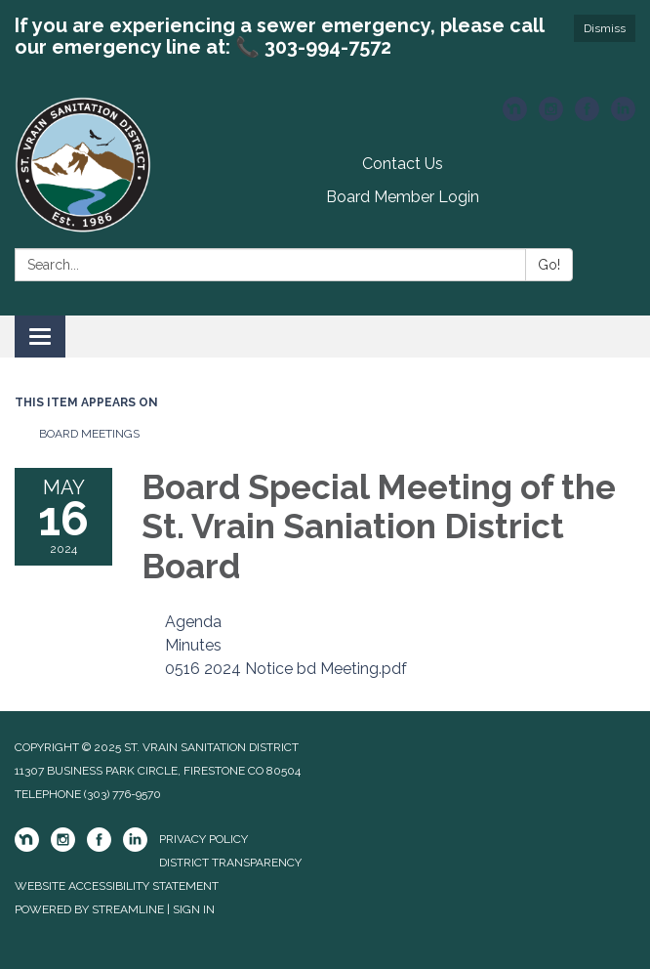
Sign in (194, 909)
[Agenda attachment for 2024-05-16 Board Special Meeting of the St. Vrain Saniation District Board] (193, 621)
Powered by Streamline (89, 909)
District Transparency (230, 862)
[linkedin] (623, 115)
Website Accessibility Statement (117, 886)
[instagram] (551, 115)
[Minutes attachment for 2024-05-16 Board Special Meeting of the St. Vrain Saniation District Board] (193, 645)
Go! (549, 265)
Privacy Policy (203, 839)
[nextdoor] (515, 115)
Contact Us (402, 163)
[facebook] (587, 115)
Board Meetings (89, 434)
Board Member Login (402, 197)
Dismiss (605, 28)
